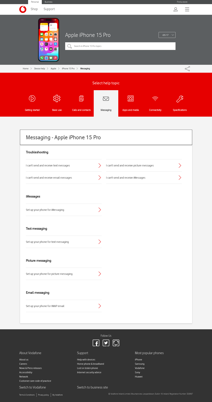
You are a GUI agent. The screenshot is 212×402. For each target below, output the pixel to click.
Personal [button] (35, 2)
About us (23, 359)
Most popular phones (149, 353)
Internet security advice (89, 372)
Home (26, 68)
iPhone (138, 359)
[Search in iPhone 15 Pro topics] (120, 46)
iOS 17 (165, 35)
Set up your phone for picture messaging (49, 273)
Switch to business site (92, 387)
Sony (137, 372)
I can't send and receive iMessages (125, 177)
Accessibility (25, 372)
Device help (39, 68)
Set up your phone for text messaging (47, 241)
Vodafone (140, 368)
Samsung (139, 363)
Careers (23, 363)
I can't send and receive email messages (49, 177)
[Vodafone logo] (22, 9)
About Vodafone (30, 353)
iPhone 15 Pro (68, 68)
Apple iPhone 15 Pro (88, 35)
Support (49, 9)
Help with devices (86, 359)
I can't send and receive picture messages (130, 165)
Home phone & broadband (90, 363)
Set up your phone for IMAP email (45, 306)
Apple (53, 68)
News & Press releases (30, 368)
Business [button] (48, 2)
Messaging (85, 68)
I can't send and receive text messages (48, 165)
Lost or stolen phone (87, 368)
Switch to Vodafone (32, 387)
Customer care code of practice (35, 380)
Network (23, 376)
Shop (34, 9)
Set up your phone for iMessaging (45, 209)
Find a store (182, 2)
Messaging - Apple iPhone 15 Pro (63, 137)
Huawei (139, 376)
